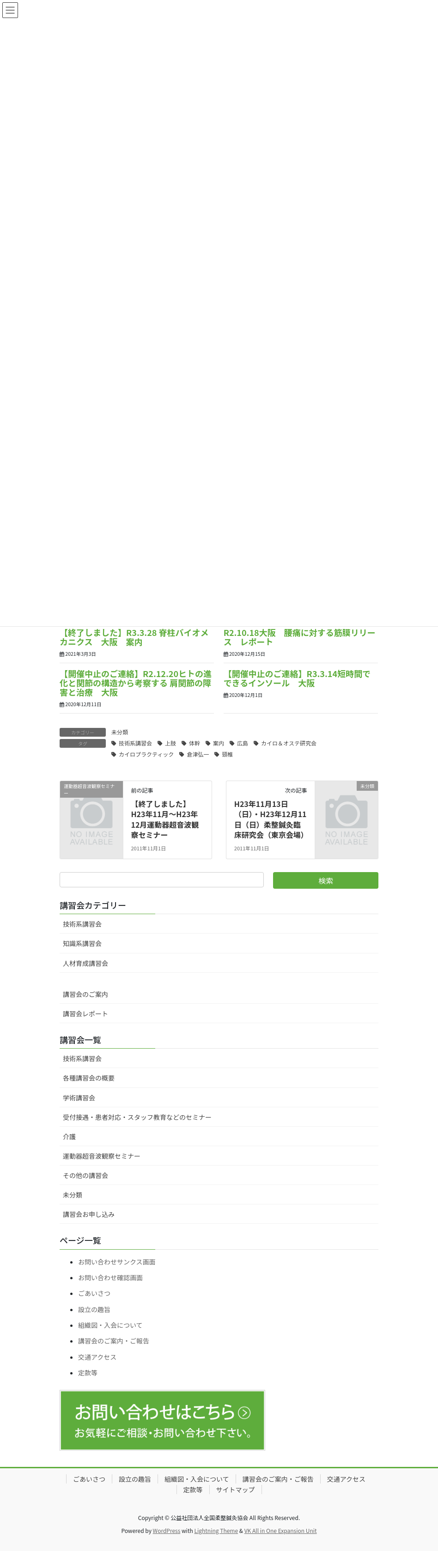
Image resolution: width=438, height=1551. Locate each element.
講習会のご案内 (85, 994)
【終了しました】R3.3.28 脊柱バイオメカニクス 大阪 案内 (134, 636)
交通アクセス (97, 1357)
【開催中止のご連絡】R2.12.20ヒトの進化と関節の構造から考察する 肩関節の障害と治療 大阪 (136, 682)
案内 (218, 743)
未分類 (119, 732)
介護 (69, 1136)
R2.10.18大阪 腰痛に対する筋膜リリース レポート (300, 636)
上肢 (170, 743)
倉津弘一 (198, 754)
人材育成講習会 (85, 963)
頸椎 (227, 754)
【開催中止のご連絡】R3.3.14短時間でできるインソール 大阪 (297, 678)
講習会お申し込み (89, 1214)
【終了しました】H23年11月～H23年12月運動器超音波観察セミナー (165, 819)
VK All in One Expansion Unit (280, 1530)
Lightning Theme (216, 1530)
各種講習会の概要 (89, 1077)
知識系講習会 (82, 943)
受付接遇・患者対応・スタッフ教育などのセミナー (137, 1117)
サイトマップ (235, 1489)
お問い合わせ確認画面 (110, 1277)
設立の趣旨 (94, 1309)
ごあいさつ (94, 1293)
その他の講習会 (85, 1175)
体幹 (194, 743)
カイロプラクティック (146, 754)
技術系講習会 (135, 743)
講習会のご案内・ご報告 (113, 1340)
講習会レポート (85, 1013)
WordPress (167, 1530)
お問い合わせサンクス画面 (117, 1261)
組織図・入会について (110, 1325)
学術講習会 (79, 1097)
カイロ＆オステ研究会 (288, 743)
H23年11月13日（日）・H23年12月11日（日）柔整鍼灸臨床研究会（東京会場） (271, 819)
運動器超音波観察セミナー (101, 1155)
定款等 (87, 1372)
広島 (242, 743)
